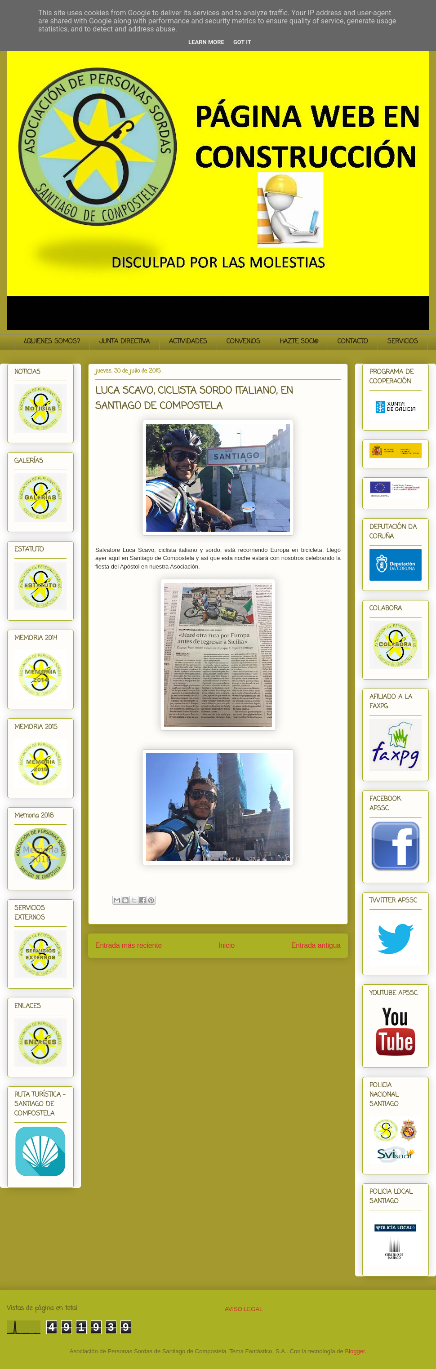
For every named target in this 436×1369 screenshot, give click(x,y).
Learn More (206, 42)
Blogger (355, 1351)
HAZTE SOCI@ (299, 342)
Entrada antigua (316, 945)
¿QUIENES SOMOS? (52, 342)
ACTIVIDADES (188, 342)
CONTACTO (353, 342)
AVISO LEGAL (243, 1309)
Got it (242, 42)
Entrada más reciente (128, 945)
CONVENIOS (243, 342)
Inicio (226, 945)
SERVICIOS (402, 342)
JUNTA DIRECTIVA (124, 342)
